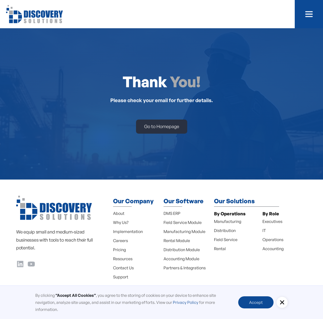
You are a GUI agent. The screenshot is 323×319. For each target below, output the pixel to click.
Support (120, 276)
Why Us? (120, 222)
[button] (309, 14)
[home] (34, 14)
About (118, 213)
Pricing (119, 249)
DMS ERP (172, 213)
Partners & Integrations (185, 267)
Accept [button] (256, 302)
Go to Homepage (161, 126)
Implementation (128, 231)
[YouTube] (31, 263)
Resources (122, 258)
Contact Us (123, 267)
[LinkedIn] (20, 263)
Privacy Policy (185, 302)
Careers (120, 240)
